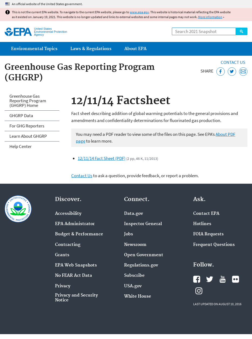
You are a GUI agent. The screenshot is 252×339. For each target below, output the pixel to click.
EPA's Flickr (235, 279)
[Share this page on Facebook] (220, 71)
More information (210, 17)
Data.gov (133, 213)
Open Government (143, 255)
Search (241, 31)
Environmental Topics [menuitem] (34, 48)
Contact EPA (206, 213)
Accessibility (68, 213)
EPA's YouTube (222, 279)
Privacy (62, 286)
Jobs (128, 234)
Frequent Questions (214, 244)
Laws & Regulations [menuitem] (90, 48)
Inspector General (143, 224)
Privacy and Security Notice (76, 298)
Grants (62, 255)
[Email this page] (243, 71)
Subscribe (134, 275)
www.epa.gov (139, 12)
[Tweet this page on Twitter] (232, 71)
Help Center (20, 146)
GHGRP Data (21, 116)
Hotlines (202, 224)
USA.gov (133, 286)
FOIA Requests (208, 234)
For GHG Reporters (26, 126)
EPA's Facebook (196, 279)
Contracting (67, 244)
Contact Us (233, 62)
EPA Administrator (75, 224)
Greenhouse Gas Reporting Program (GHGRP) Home (27, 100)
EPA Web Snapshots (76, 265)
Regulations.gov (141, 265)
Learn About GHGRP (28, 136)
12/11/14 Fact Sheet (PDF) (101, 158)
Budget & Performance (79, 234)
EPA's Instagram (198, 290)
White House (137, 296)
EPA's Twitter (209, 279)
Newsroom (135, 244)
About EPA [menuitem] (135, 48)
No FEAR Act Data (73, 275)
